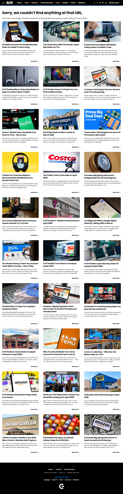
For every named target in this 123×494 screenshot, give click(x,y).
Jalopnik (54, 480)
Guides (65, 3)
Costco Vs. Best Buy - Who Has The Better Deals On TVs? (100, 353)
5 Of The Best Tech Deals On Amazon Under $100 (60, 264)
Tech (27, 3)
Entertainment (47, 3)
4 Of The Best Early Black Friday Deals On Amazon (19, 395)
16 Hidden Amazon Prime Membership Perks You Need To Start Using (19, 45)
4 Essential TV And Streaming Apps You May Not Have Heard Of (102, 307)
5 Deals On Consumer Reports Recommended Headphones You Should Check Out (17, 178)
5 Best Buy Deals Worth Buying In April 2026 (101, 396)
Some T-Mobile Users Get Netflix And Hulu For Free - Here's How (19, 133)
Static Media (53, 473)
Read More (34, 61)
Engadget (47, 480)
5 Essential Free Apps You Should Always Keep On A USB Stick (58, 438)
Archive (59, 469)
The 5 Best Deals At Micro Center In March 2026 (59, 133)
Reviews (81, 3)
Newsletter (114, 3)
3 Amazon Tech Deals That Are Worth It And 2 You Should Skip (102, 90)
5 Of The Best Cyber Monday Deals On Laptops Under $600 (101, 264)
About (50, 469)
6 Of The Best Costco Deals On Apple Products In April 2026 (18, 353)
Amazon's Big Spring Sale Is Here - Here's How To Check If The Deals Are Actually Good (60, 309)
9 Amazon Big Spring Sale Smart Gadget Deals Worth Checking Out (100, 176)
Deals (73, 3)
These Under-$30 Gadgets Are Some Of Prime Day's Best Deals (102, 133)
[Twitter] (97, 2)
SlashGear (76, 480)
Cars (58, 3)
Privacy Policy (69, 469)
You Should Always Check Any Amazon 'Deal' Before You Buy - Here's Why (20, 264)
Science (34, 3)
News (19, 3)
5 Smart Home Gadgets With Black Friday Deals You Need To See (100, 46)
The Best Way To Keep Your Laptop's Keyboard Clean (19, 307)
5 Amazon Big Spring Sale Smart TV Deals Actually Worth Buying (100, 438)
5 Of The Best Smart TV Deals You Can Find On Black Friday (60, 90)
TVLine (61, 480)
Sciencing (68, 480)
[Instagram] (100, 2)
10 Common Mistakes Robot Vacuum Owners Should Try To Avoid (19, 221)
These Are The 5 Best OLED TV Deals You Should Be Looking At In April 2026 (61, 395)
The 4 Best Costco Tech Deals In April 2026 (60, 176)
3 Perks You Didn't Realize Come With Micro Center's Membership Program (19, 438)
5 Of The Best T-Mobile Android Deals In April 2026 (61, 221)
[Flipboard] (103, 2)
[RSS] (106, 2)
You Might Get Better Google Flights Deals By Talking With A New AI (100, 221)
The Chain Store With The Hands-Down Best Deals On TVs (61, 45)
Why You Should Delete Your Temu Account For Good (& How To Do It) (59, 353)
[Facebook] (94, 2)
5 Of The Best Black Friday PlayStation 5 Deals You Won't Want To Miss (20, 90)
